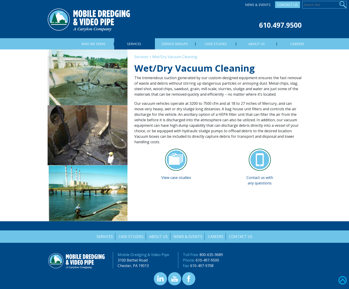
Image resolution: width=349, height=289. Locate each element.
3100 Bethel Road (133, 260)
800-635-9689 (211, 254)
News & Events (258, 5)
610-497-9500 (207, 260)
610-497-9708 (202, 265)
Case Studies (130, 236)
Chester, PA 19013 (133, 265)
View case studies (176, 177)
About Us (158, 236)
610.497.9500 (280, 25)
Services (141, 56)
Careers (216, 236)
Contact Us (287, 5)
